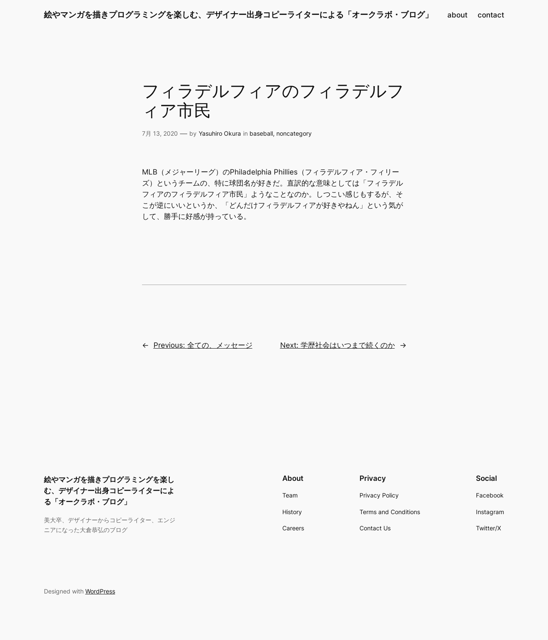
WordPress (100, 591)
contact (491, 15)
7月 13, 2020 (160, 133)
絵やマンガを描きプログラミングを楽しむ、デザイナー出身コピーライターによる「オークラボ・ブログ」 (238, 14)
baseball (261, 133)
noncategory (294, 133)
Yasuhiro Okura (220, 133)
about (457, 15)
